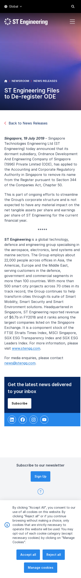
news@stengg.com (21, 365)
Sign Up (40, 476)
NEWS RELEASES (45, 81)
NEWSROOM (20, 81)
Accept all (28, 564)
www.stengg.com (28, 350)
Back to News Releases (26, 123)
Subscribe (21, 405)
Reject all (53, 564)
